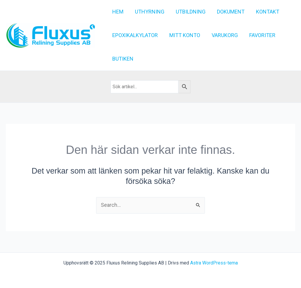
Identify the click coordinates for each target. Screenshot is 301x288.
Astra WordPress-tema (214, 263)
